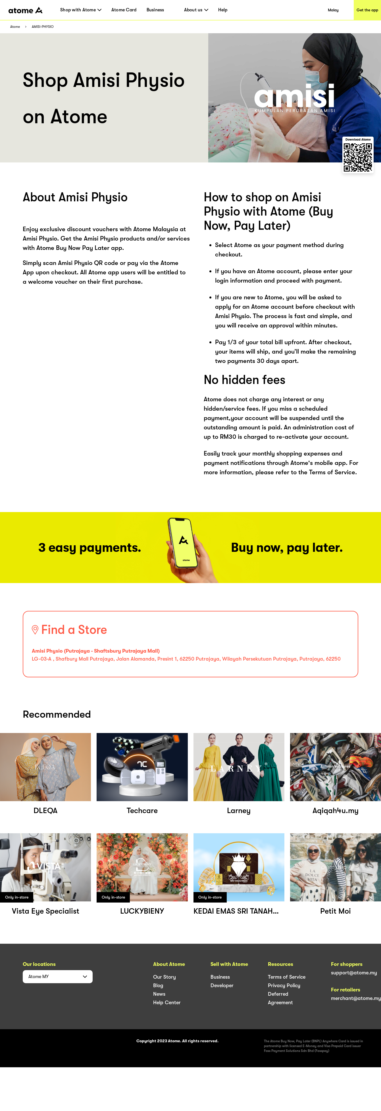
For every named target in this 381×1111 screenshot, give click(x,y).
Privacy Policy (284, 985)
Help (223, 9)
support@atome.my (354, 973)
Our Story (164, 977)
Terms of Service (286, 977)
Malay (333, 10)
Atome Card (124, 9)
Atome (15, 27)
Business (155, 9)
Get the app (367, 10)
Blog (158, 985)
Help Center (167, 1002)
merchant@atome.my (356, 998)
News (159, 994)
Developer (222, 985)
